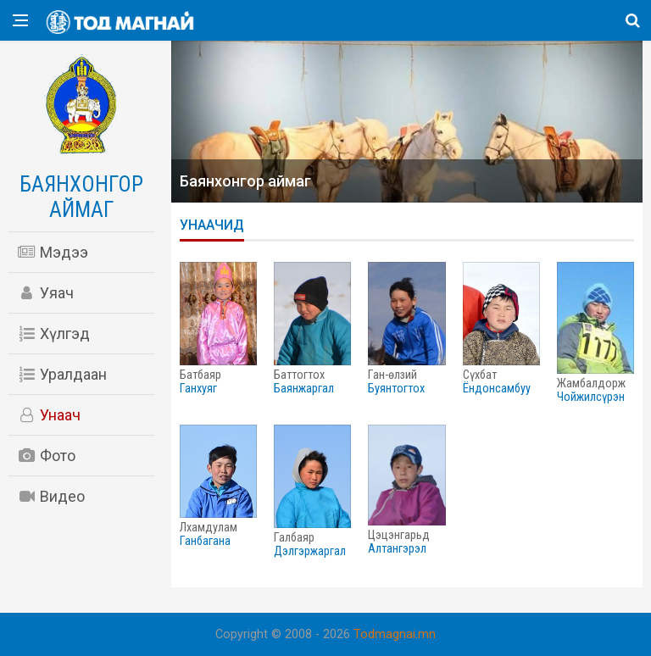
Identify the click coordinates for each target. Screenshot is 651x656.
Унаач (49, 415)
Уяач (45, 293)
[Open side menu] (20, 20)
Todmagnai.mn (394, 634)
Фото (46, 455)
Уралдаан (62, 374)
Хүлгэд (53, 333)
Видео (51, 496)
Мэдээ (52, 252)
